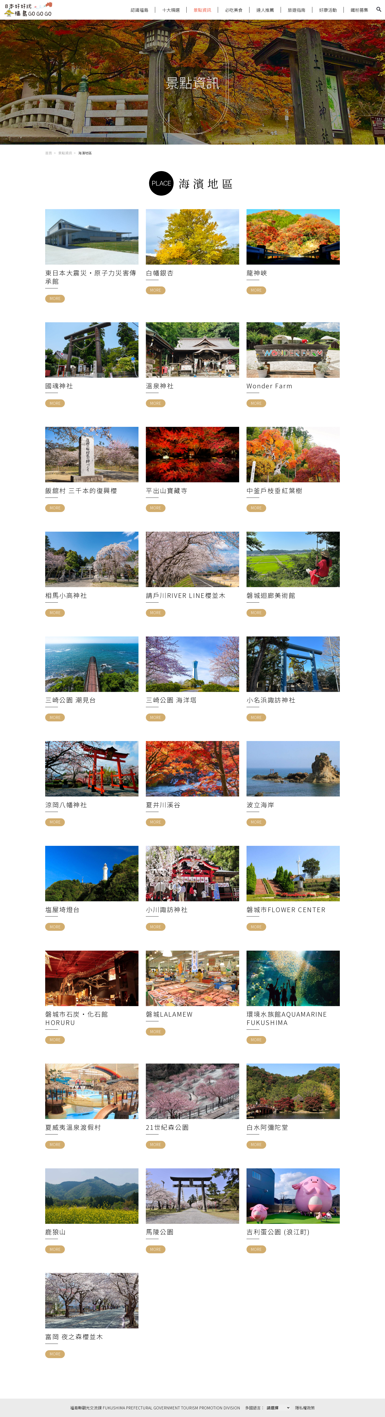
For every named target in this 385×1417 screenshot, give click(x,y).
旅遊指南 (296, 10)
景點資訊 (202, 10)
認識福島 (139, 10)
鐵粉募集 (359, 10)
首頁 (48, 152)
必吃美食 (234, 10)
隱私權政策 (305, 1408)
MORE (55, 298)
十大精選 (171, 10)
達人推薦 (265, 10)
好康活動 (328, 10)
